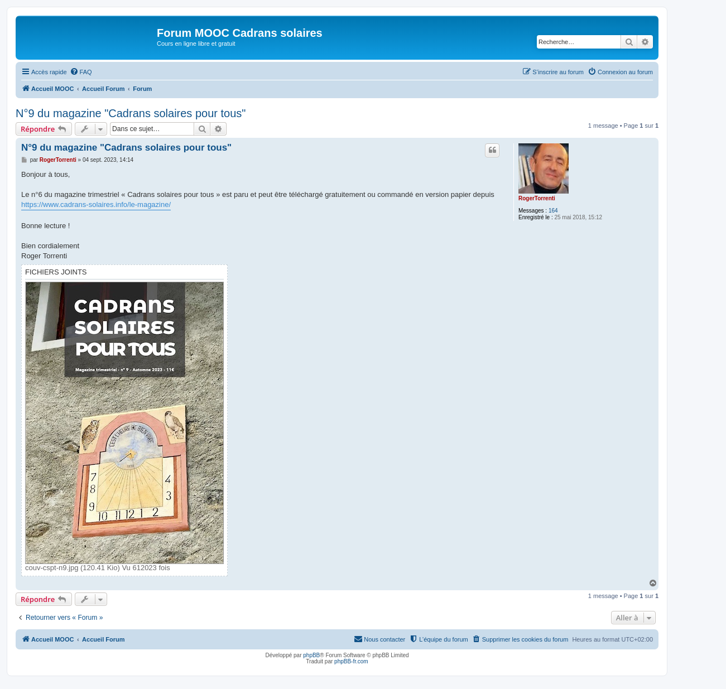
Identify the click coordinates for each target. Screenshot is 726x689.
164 (553, 211)
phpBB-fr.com (351, 661)
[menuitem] (81, 72)
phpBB (311, 655)
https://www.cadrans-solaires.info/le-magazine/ (96, 204)
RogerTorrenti (536, 198)
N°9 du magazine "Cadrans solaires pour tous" (131, 113)
